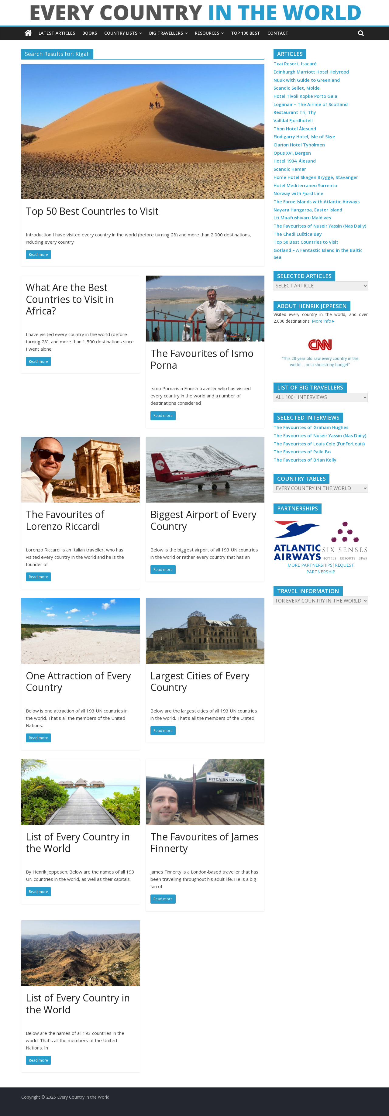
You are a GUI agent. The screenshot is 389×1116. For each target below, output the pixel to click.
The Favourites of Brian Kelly (305, 460)
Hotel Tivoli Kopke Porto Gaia (305, 96)
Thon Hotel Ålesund (295, 129)
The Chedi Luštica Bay (298, 234)
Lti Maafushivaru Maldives (302, 218)
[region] (321, 353)
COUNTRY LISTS (120, 33)
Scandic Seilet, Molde (297, 88)
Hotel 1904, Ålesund (295, 161)
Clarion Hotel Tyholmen (299, 145)
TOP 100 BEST (245, 33)
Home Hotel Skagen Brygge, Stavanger (316, 177)
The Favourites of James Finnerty (204, 842)
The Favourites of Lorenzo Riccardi (65, 520)
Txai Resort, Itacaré (295, 64)
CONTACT (277, 33)
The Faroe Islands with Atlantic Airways (317, 201)
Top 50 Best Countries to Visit (92, 211)
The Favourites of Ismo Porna (201, 359)
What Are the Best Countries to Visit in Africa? (70, 299)
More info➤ (323, 321)
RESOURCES (207, 33)
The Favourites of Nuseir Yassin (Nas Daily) (320, 226)
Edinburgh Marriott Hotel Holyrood (311, 72)
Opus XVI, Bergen (292, 153)
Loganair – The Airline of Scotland (311, 104)
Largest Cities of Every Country (200, 681)
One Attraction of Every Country (78, 681)
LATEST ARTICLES (57, 33)
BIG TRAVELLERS (166, 33)
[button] (321, 353)
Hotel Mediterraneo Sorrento (305, 185)
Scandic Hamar (290, 169)
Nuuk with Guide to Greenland (307, 80)
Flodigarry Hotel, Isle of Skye (304, 136)
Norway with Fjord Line (298, 193)
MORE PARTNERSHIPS (309, 565)
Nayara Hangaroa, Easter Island (308, 210)
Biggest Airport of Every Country (203, 520)
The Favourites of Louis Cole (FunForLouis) (319, 444)
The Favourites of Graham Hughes (311, 427)
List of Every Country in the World (78, 842)
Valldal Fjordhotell (293, 120)
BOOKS (89, 33)
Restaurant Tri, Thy (295, 112)
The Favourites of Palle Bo (302, 452)
